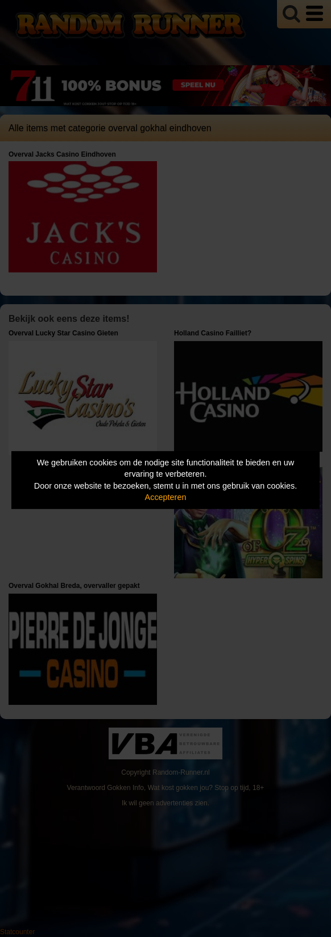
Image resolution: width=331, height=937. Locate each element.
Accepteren (166, 497)
